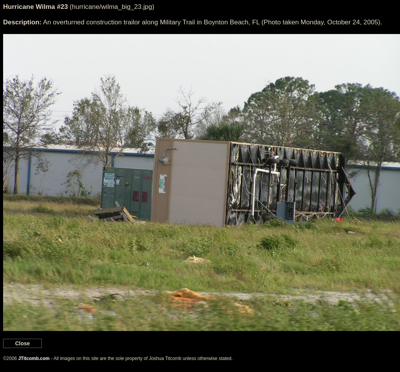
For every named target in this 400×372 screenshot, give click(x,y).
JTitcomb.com (34, 358)
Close (22, 343)
